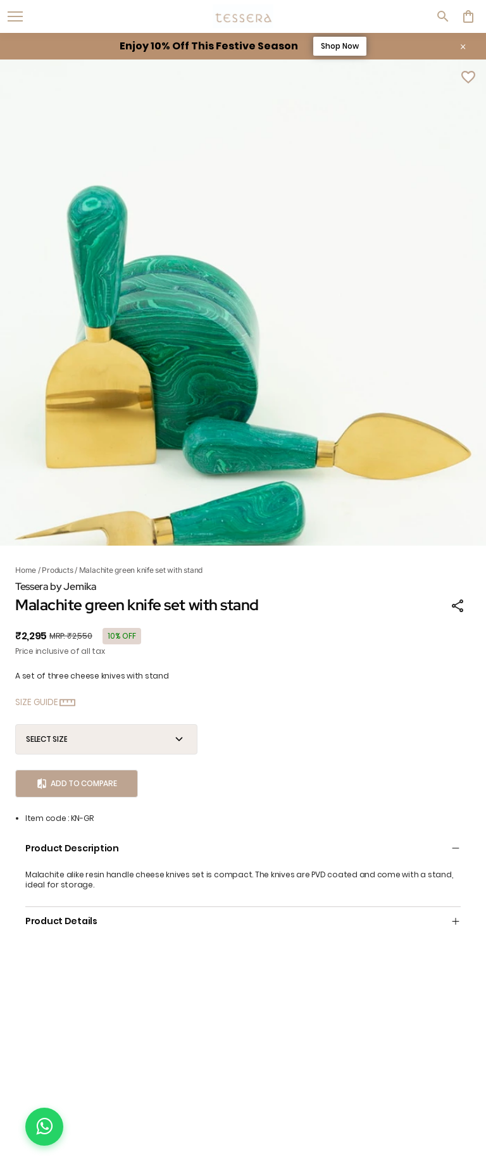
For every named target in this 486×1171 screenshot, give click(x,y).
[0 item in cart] (468, 16)
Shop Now (340, 46)
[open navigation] (15, 16)
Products (57, 570)
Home (25, 570)
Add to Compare (76, 783)
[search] (443, 16)
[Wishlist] (468, 77)
